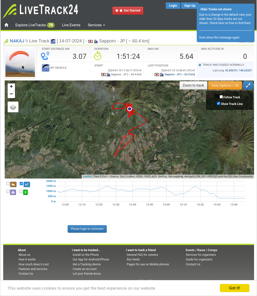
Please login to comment (87, 229)
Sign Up (189, 5)
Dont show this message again (219, 37)
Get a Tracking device (87, 264)
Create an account (85, 269)
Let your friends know (87, 273)
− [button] (11, 94)
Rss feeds (133, 259)
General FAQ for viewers (142, 255)
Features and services (33, 269)
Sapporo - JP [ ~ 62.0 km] (175, 74)
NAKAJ (17, 40)
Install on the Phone (86, 255)
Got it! (234, 287)
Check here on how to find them (230, 23)
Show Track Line (232, 104)
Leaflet (87, 176)
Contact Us (26, 273)
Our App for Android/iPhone (91, 259)
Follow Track (231, 97)
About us (24, 255)
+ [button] (11, 87)
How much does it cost (34, 264)
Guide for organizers (199, 259)
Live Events (71, 25)
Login (173, 5)
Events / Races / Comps (201, 250)
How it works (27, 259)
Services (96, 25)
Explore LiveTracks (35, 25)
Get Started (128, 10)
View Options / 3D (225, 85)
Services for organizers (201, 255)
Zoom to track (193, 85)
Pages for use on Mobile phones (148, 264)
